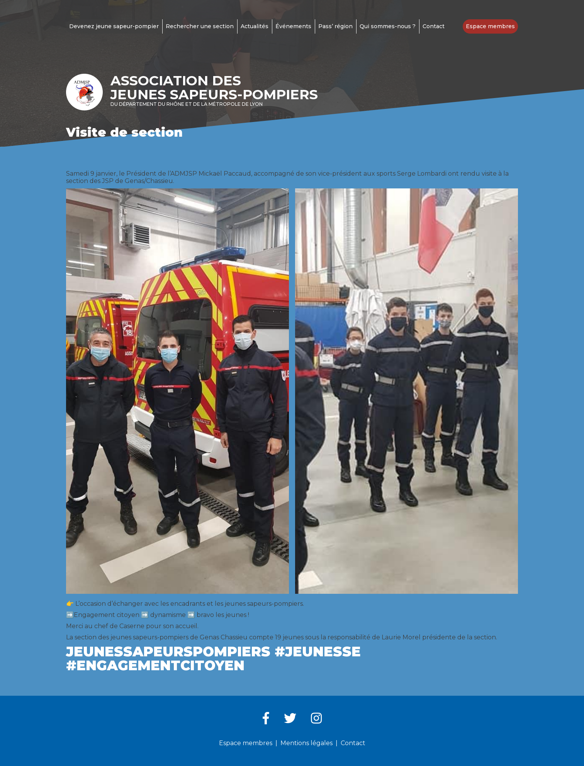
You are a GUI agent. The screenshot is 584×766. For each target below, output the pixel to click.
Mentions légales (306, 743)
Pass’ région (335, 26)
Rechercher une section (200, 26)
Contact (434, 26)
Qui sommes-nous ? (388, 26)
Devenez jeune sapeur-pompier (114, 26)
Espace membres (490, 26)
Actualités (254, 26)
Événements (293, 26)
